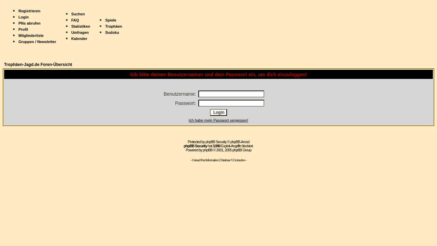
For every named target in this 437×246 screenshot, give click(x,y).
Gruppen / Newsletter (37, 42)
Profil (23, 29)
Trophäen (113, 26)
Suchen (78, 14)
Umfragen (80, 32)
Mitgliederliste (31, 35)
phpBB (207, 150)
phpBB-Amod (239, 142)
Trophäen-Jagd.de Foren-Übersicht (38, 64)
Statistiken (80, 26)
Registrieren (29, 11)
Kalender (79, 39)
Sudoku (112, 32)
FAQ (75, 20)
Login (23, 17)
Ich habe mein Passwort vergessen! (218, 120)
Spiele (110, 20)
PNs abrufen (29, 23)
